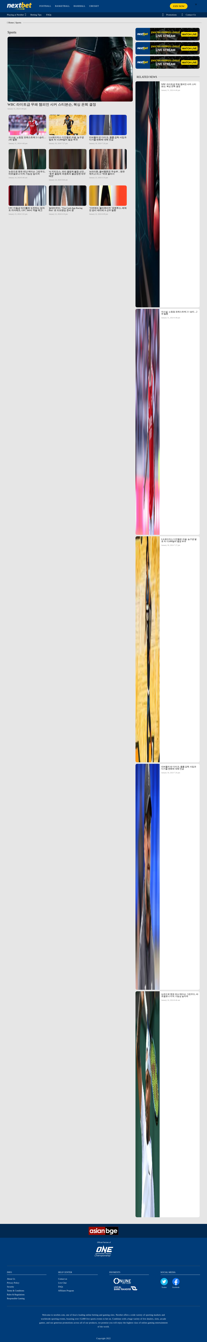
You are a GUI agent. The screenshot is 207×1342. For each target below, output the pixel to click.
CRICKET (94, 6)
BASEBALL (79, 6)
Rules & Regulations (16, 1294)
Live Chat (62, 1283)
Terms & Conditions (15, 1291)
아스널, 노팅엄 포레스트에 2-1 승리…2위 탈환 (179, 313)
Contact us (62, 1279)
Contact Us (191, 15)
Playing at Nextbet (15, 15)
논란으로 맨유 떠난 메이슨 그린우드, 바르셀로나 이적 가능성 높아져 (179, 995)
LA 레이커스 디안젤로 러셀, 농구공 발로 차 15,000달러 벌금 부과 (179, 540)
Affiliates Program (66, 1291)
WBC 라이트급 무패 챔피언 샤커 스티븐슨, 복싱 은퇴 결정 (178, 85)
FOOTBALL (45, 6)
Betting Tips (35, 15)
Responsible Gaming (16, 1298)
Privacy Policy (13, 1283)
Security (10, 1287)
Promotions (171, 15)
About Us (11, 1279)
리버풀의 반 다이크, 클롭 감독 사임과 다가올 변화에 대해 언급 (178, 768)
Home (11, 22)
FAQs (48, 15)
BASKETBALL (62, 6)
